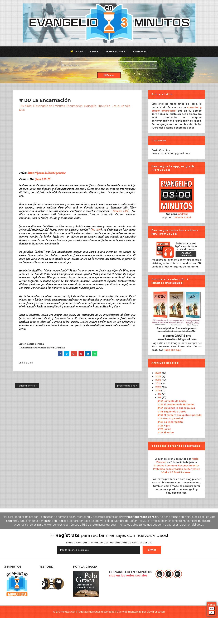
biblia (28, 106)
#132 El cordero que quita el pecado (179, 415)
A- (211, 612)
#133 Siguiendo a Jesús (172, 411)
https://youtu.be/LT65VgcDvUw (46, 173)
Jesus (115, 106)
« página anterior (26, 385)
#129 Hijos (164, 425)
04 (160, 397)
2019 (158, 390)
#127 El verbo (166, 432)
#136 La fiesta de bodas (172, 401)
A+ (211, 608)
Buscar (109, 75)
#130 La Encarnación (170, 422)
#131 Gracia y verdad (170, 418)
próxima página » (127, 385)
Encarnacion (74, 106)
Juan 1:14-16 (42, 179)
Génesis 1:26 (120, 211)
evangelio (90, 106)
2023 (158, 376)
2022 (158, 379)
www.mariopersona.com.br (139, 517)
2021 (158, 383)
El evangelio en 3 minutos (49, 106)
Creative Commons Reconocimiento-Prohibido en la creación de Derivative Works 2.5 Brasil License (176, 469)
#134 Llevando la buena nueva (176, 408)
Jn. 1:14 (96, 229)
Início (77, 51)
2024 (158, 372)
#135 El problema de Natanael (176, 404)
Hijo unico (104, 106)
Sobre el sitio (115, 51)
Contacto (140, 51)
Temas (94, 51)
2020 (158, 387)
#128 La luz (164, 429)
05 (160, 394)
